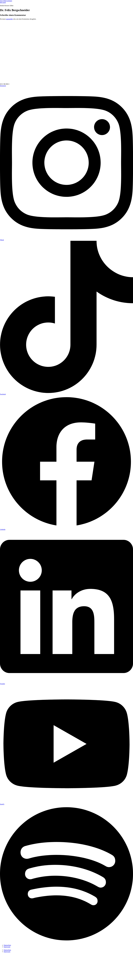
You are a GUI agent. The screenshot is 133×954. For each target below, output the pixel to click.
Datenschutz (7, 945)
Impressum (7, 947)
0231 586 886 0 (4, 84)
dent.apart (3, 2)
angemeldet (9, 19)
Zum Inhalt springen (6, 1)
